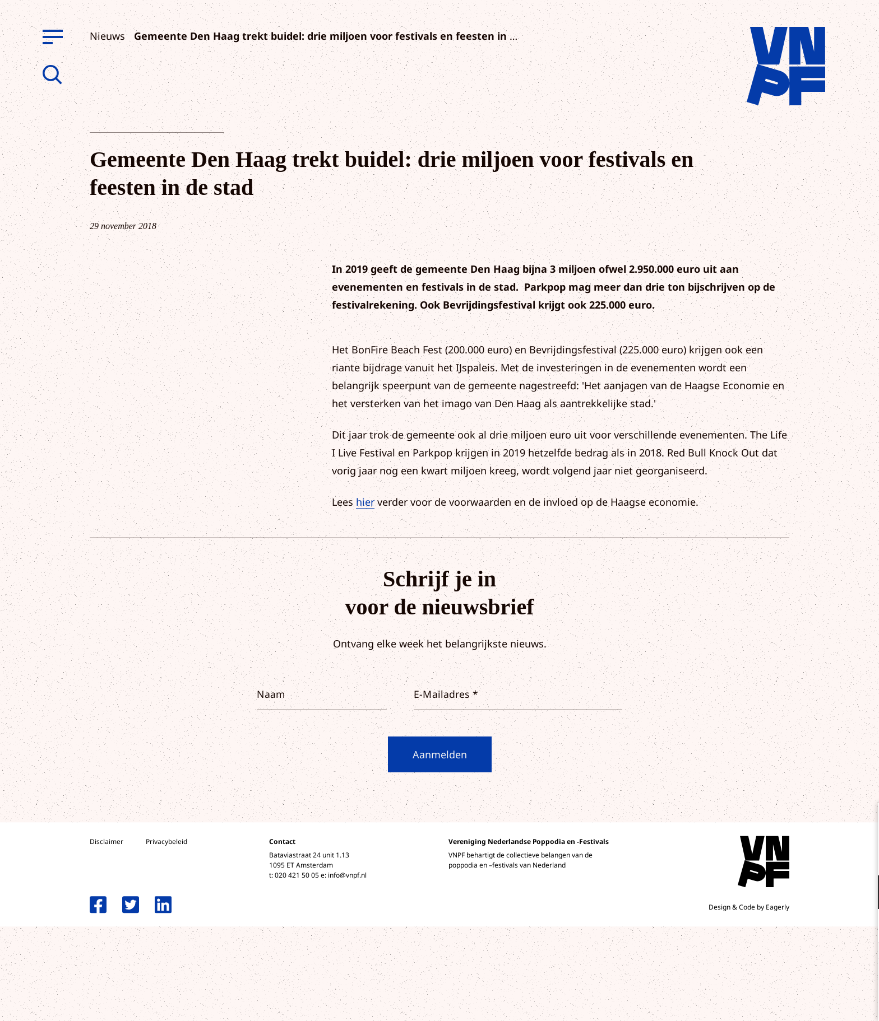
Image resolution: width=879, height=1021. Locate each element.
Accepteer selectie (783, 1000)
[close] (861, 823)
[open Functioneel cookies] (861, 893)
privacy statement (824, 855)
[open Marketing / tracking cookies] (861, 927)
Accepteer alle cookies (784, 967)
